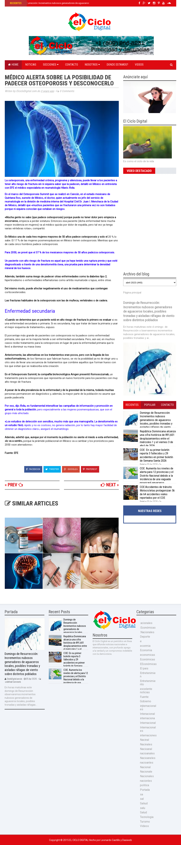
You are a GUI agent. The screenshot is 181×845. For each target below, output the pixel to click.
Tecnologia (146, 817)
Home (13, 64)
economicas (147, 654)
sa (141, 794)
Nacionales (147, 776)
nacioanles (146, 762)
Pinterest (90, 469)
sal (142, 798)
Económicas (147, 659)
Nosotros (92, 64)
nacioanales (147, 753)
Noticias (30, 64)
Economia (146, 650)
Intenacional (147, 714)
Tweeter (52, 469)
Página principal (132, 292)
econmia (145, 645)
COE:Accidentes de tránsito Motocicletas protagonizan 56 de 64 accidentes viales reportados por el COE (157, 492)
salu (142, 808)
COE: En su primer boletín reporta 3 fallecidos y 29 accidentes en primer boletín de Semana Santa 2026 (156, 455)
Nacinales (146, 744)
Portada (145, 789)
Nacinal (144, 739)
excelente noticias (146, 690)
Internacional (148, 723)
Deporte (145, 636)
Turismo (145, 821)
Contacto (71, 64)
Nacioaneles (147, 758)
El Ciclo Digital (79, 840)
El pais (144, 668)
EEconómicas (148, 664)
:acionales (146, 623)
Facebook (33, 469)
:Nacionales (147, 632)
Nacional (145, 767)
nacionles (146, 780)
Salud (143, 812)
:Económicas (148, 627)
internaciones (148, 735)
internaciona (147, 718)
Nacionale (146, 771)
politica (144, 785)
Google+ (71, 469)
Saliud (144, 803)
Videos (139, 64)
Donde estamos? (117, 64)
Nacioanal (146, 749)
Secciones (51, 64)
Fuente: (144, 697)
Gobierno (145, 701)
